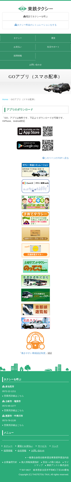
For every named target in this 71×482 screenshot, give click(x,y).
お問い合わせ (35, 65)
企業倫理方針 (10, 462)
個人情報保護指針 (30, 462)
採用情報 (18, 56)
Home (5, 99)
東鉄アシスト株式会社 (58, 465)
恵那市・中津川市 (14, 416)
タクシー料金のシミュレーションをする (36, 25)
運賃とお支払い (25, 446)
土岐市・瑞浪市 (13, 401)
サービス (42, 446)
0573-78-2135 (9, 420)
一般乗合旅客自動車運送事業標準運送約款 (48, 457)
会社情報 (21, 450)
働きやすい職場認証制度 (33, 353)
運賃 (53, 38)
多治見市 (9, 386)
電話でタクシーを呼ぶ (35, 16)
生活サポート (53, 47)
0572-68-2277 (9, 406)
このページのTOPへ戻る (56, 158)
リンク (55, 446)
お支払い (18, 47)
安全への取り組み (51, 462)
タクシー (18, 38)
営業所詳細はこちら (14, 396)
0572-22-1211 (9, 391)
